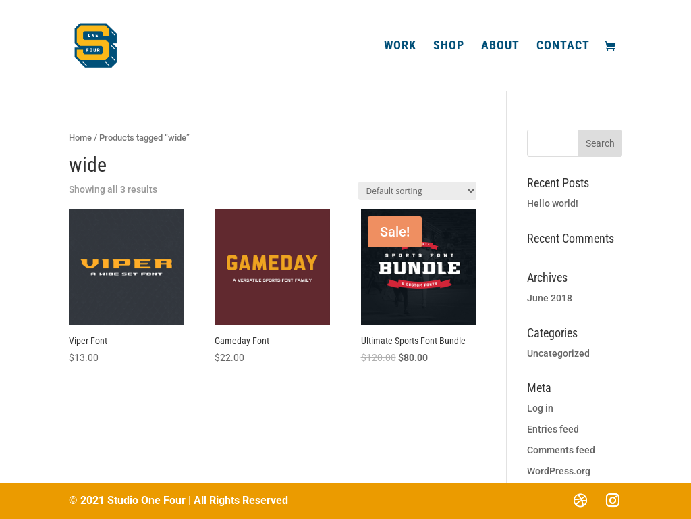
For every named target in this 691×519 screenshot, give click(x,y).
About (500, 46)
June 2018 (549, 298)
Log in (540, 408)
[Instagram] (612, 500)
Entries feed (553, 429)
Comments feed (561, 450)
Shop (448, 46)
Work (400, 46)
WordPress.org (558, 471)
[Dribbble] (580, 500)
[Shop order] (417, 191)
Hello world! (552, 203)
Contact (563, 46)
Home (80, 137)
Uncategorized (558, 353)
